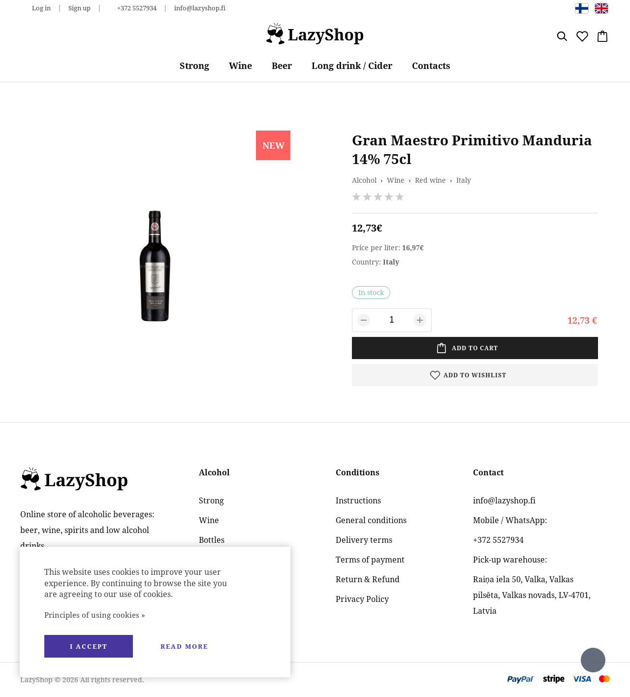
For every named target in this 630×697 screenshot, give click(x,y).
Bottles (211, 539)
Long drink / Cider (352, 65)
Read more (184, 646)
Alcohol (364, 180)
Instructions (358, 500)
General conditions (371, 520)
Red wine (430, 180)
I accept (88, 646)
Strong (194, 65)
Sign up (79, 7)
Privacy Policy (362, 599)
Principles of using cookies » (94, 615)
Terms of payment (370, 559)
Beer (282, 65)
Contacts (431, 65)
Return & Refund (368, 579)
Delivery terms (364, 539)
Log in (41, 7)
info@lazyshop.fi (199, 7)
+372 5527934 (137, 7)
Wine (240, 65)
